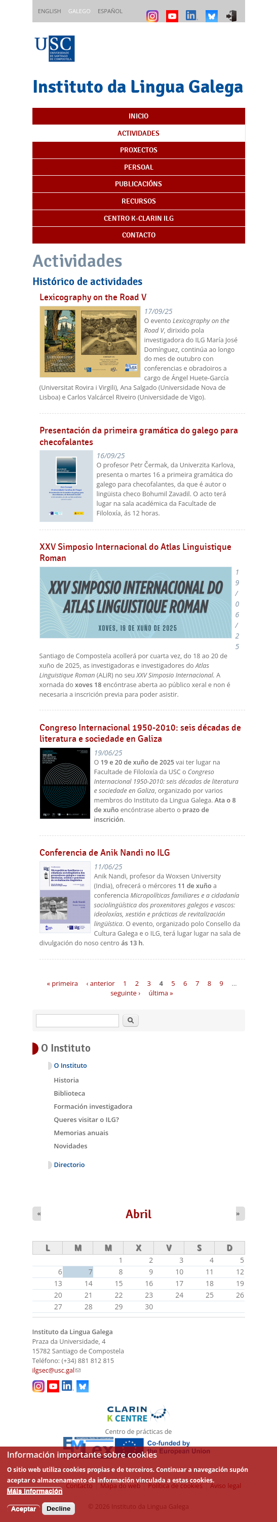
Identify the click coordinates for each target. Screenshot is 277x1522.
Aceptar (23, 1515)
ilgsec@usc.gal (56, 1370)
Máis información (35, 1497)
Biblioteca (69, 1093)
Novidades (70, 1145)
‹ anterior (100, 982)
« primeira (62, 982)
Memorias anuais (81, 1132)
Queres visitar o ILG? (86, 1119)
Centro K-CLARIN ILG (139, 218)
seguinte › (125, 992)
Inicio (138, 116)
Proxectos (138, 150)
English (49, 11)
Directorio (69, 1164)
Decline (58, 1515)
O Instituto (70, 1065)
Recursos (139, 201)
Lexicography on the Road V (92, 297)
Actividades (138, 133)
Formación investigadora (93, 1106)
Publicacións (138, 184)
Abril (138, 1214)
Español (110, 11)
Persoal (138, 167)
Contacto (138, 235)
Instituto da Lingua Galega (137, 86)
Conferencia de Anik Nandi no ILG (104, 853)
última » (161, 992)
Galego (79, 11)
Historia (66, 1080)
